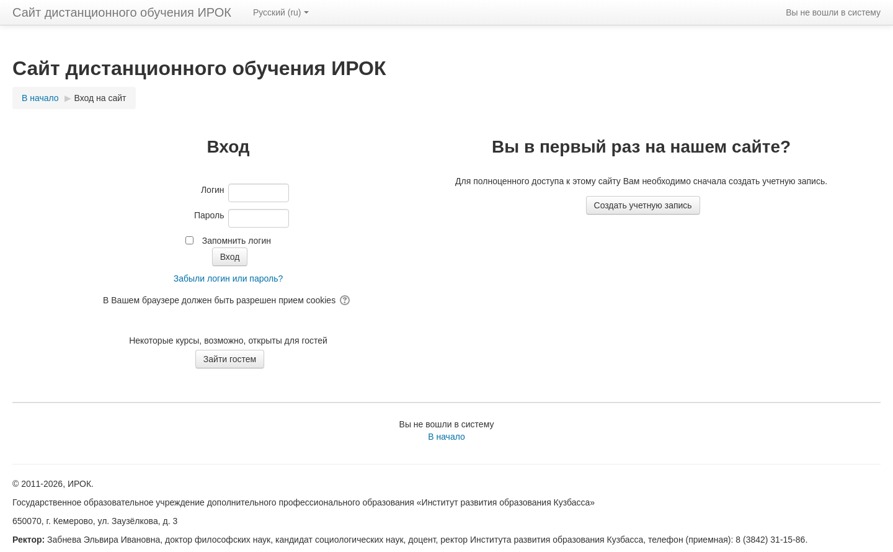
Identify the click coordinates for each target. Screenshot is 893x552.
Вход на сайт (100, 98)
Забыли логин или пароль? (228, 278)
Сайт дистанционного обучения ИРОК (121, 12)
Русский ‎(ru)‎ (281, 12)
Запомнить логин (236, 241)
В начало (446, 437)
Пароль (209, 215)
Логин (212, 190)
